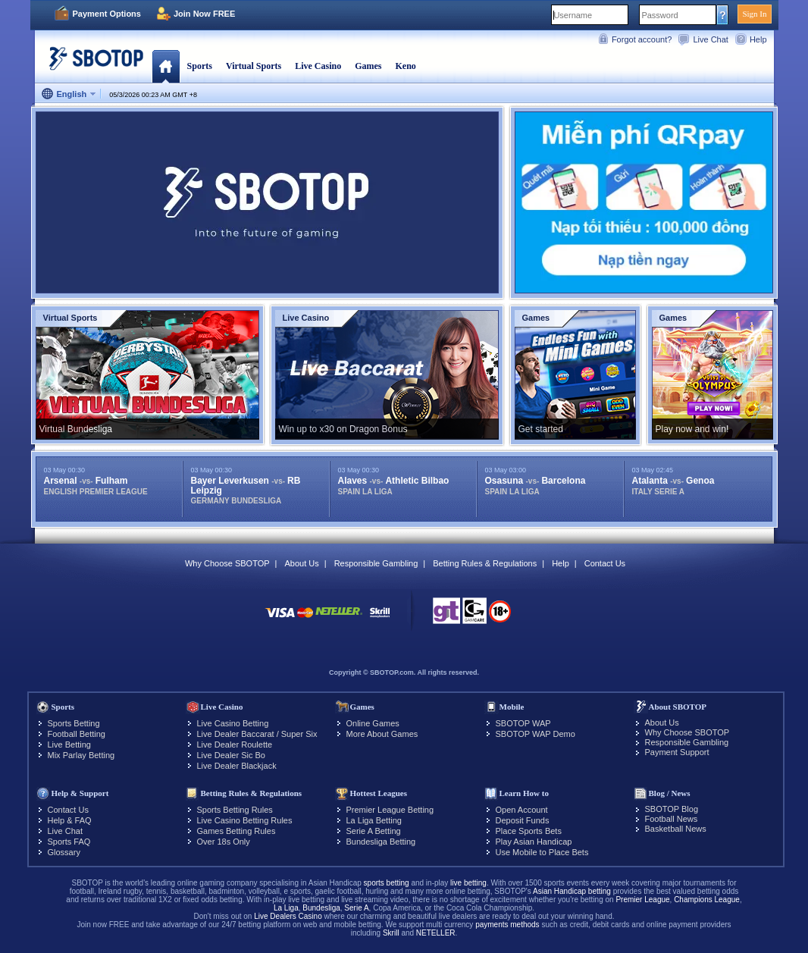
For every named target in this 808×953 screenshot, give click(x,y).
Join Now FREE (204, 13)
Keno (405, 66)
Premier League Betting (390, 809)
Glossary (64, 852)
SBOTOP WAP (523, 723)
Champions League (707, 899)
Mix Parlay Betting (81, 755)
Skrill (391, 933)
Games (368, 66)
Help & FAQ (70, 820)
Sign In (754, 13)
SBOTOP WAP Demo (535, 733)
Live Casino (318, 66)
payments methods (507, 924)
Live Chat (710, 39)
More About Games (382, 733)
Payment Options (107, 13)
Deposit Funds (523, 820)
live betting (468, 883)
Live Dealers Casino (288, 916)
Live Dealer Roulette (235, 744)
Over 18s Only (223, 841)
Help (758, 39)
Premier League (642, 899)
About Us (301, 563)
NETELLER (436, 933)
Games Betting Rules (236, 830)
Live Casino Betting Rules (245, 820)
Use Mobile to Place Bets (542, 852)
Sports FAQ (69, 841)
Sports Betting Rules (235, 809)
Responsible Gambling (376, 563)
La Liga (286, 908)
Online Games (372, 723)
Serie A (356, 908)
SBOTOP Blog (672, 808)
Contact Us (604, 563)
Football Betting (76, 733)
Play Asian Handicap (534, 841)
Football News (671, 818)
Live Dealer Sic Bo (231, 755)
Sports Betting (74, 723)
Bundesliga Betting (381, 841)
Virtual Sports (253, 66)
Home (165, 66)
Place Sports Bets (529, 830)
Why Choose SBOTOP (227, 563)
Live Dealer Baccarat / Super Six (257, 733)
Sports (199, 66)
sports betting (386, 883)
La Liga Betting (374, 820)
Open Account (522, 809)
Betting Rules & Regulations (485, 563)
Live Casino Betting (233, 723)
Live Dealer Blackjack (237, 765)
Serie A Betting (373, 830)
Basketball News (675, 828)
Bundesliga (321, 908)
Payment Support (677, 752)
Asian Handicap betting (572, 891)
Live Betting (69, 744)
